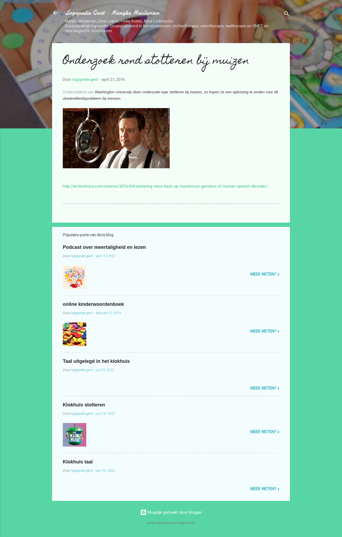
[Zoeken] (286, 14)
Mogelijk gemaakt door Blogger (171, 512)
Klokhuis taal (78, 461)
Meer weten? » (264, 274)
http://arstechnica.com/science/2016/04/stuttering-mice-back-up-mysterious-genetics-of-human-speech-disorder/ (165, 186)
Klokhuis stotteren (84, 404)
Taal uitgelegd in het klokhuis (96, 361)
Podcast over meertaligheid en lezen (104, 247)
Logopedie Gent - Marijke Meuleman (112, 12)
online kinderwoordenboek (93, 304)
